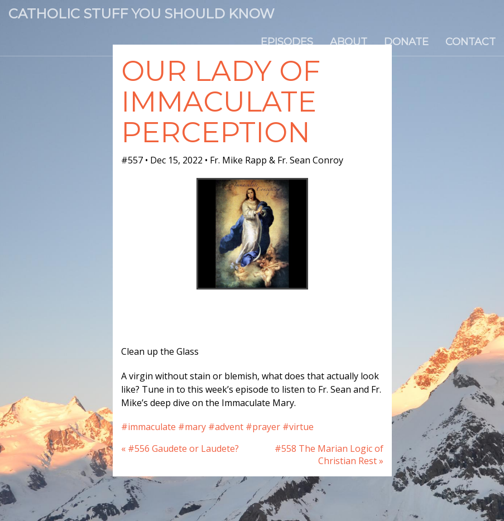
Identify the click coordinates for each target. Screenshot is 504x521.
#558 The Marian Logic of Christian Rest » (329, 454)
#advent (225, 427)
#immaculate (148, 427)
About (348, 42)
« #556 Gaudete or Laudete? (180, 448)
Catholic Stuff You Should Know (141, 14)
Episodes (287, 42)
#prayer (263, 427)
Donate (406, 42)
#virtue (298, 427)
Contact (470, 42)
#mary (192, 427)
